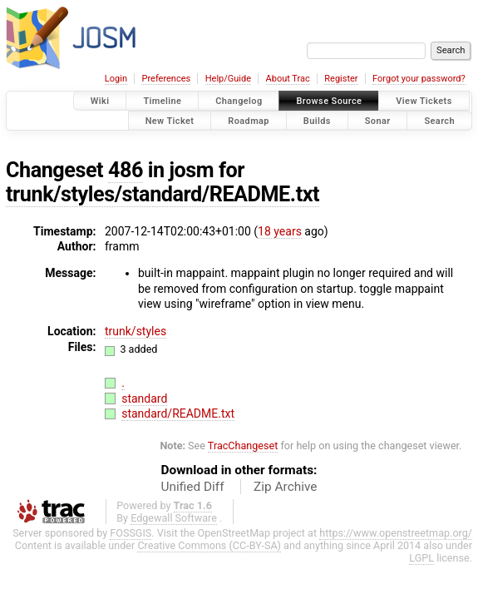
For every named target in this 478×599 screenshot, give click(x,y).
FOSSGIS (130, 533)
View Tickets (423, 101)
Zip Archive (285, 486)
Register (340, 78)
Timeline (162, 101)
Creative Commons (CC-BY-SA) (209, 545)
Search (439, 120)
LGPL (421, 558)
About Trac (288, 78)
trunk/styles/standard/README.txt (162, 194)
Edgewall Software (174, 518)
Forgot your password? (419, 78)
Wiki (100, 101)
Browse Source (329, 101)
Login (116, 78)
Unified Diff (192, 486)
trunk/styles (135, 331)
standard (144, 398)
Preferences (165, 78)
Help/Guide (228, 78)
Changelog (238, 101)
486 (125, 170)
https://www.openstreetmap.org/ (395, 533)
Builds (317, 120)
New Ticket (170, 120)
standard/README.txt (177, 413)
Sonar (378, 120)
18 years (280, 231)
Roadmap (248, 120)
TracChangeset (243, 445)
